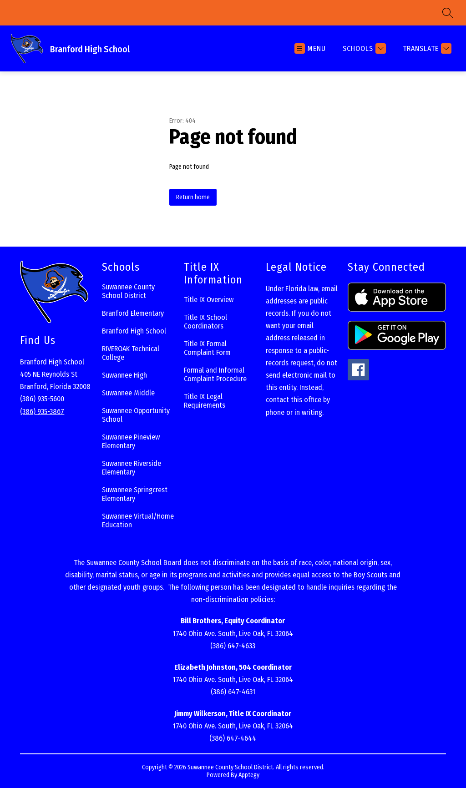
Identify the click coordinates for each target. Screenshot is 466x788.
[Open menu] (310, 48)
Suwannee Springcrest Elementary (134, 494)
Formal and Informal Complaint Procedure (215, 374)
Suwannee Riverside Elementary (131, 467)
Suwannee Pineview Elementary (131, 441)
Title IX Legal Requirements (204, 400)
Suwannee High (124, 375)
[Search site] (447, 12)
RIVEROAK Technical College (130, 353)
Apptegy (248, 775)
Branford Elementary (133, 313)
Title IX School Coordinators (205, 321)
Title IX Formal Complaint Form (207, 348)
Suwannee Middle (128, 393)
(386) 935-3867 (42, 411)
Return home (193, 197)
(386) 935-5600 (42, 398)
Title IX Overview (208, 299)
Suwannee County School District (128, 291)
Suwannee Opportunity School (136, 415)
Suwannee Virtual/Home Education (138, 520)
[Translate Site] (425, 48)
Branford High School (134, 331)
